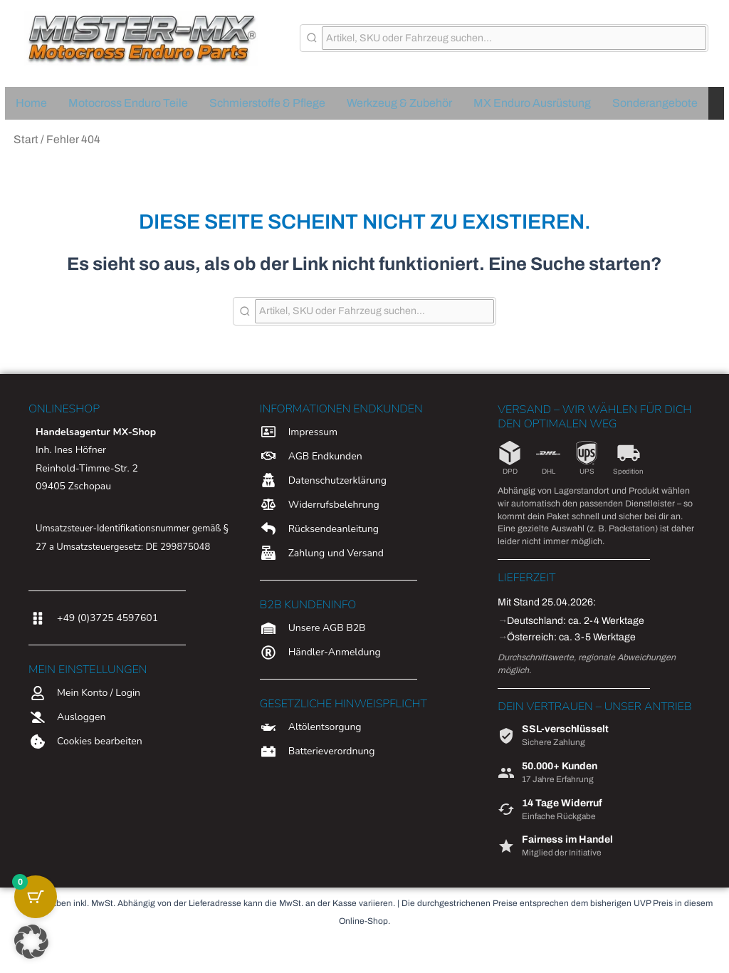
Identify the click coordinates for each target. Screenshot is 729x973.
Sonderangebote (655, 103)
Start (26, 139)
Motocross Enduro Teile (128, 103)
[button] (31, 941)
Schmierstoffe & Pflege (267, 103)
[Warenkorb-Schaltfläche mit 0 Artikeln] (35, 896)
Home (31, 103)
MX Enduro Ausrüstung (532, 103)
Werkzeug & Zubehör (399, 103)
